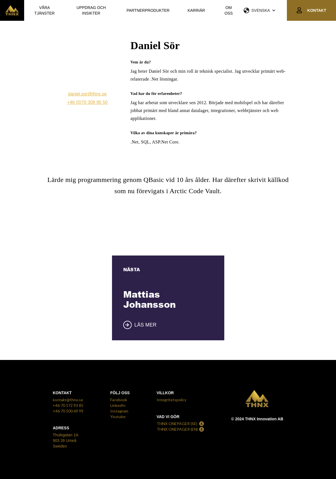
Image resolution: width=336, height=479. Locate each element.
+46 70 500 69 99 (68, 411)
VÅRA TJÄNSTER (44, 10)
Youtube (117, 416)
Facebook (118, 399)
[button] (265, 10)
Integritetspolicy (171, 399)
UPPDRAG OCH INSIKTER (91, 10)
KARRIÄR (196, 10)
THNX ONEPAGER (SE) (177, 423)
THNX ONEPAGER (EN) (177, 429)
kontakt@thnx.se (68, 399)
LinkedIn (117, 405)
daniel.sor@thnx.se (87, 94)
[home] (12, 10)
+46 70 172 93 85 (68, 405)
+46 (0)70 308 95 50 (87, 102)
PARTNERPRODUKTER (148, 10)
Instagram (119, 411)
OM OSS (229, 10)
